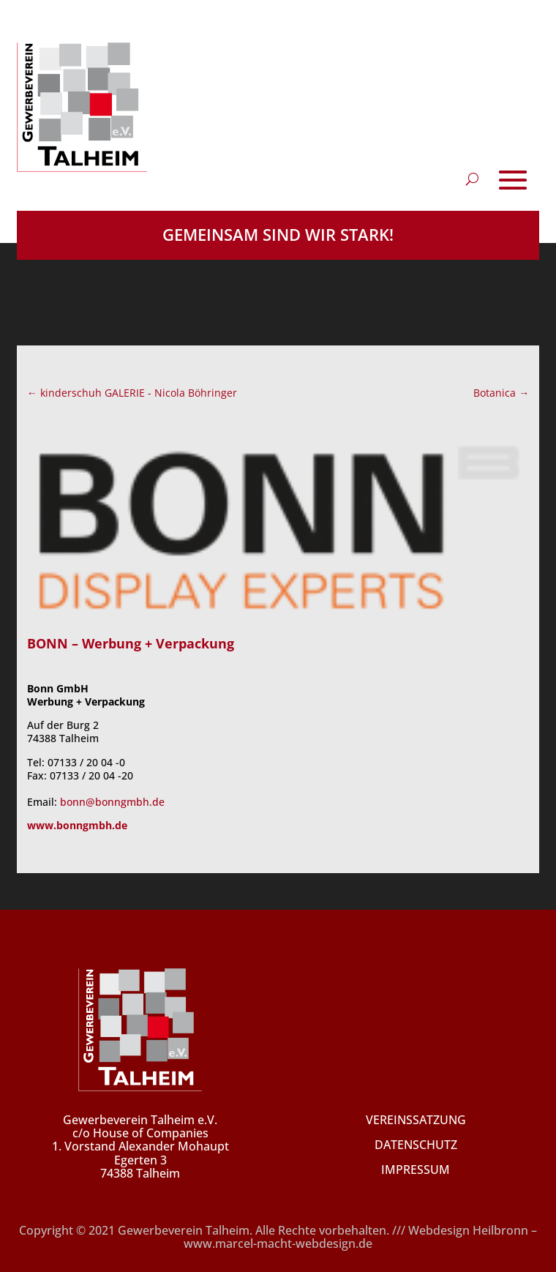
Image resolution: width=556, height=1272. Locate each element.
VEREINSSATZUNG (416, 1120)
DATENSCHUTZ (416, 1145)
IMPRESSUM (415, 1169)
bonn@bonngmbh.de (112, 802)
